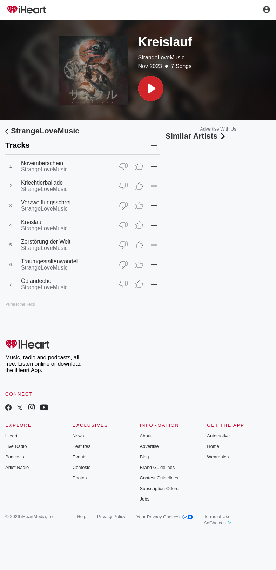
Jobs (144, 499)
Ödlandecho (36, 281)
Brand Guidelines (157, 467)
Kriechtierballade (42, 183)
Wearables (218, 456)
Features (81, 446)
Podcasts (14, 456)
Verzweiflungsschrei (45, 202)
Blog (144, 456)
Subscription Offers (159, 488)
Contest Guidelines (159, 477)
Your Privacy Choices (164, 516)
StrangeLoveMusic (161, 57)
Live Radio (16, 446)
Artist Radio (17, 467)
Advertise (149, 446)
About (146, 435)
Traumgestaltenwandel (49, 261)
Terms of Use (217, 516)
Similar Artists (196, 136)
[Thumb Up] (139, 166)
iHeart (11, 435)
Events (80, 456)
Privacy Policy (111, 516)
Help (81, 516)
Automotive (218, 435)
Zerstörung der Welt (45, 242)
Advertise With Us (218, 129)
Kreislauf (32, 222)
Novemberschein (42, 163)
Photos (80, 477)
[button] (150, 88)
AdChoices (217, 522)
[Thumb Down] (123, 166)
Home (213, 446)
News (78, 435)
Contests (81, 467)
